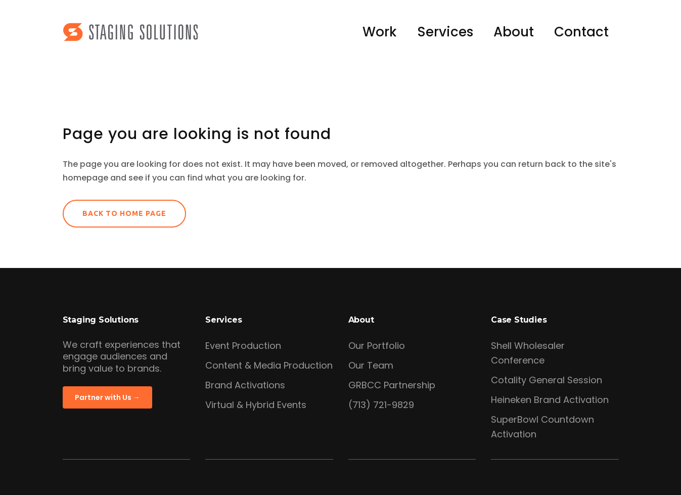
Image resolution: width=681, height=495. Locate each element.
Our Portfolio (376, 345)
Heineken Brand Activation (550, 399)
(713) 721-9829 (381, 404)
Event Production (243, 345)
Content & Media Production (269, 365)
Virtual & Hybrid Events (255, 404)
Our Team (370, 365)
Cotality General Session (546, 380)
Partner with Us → (107, 397)
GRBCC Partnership (391, 385)
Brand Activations (245, 385)
